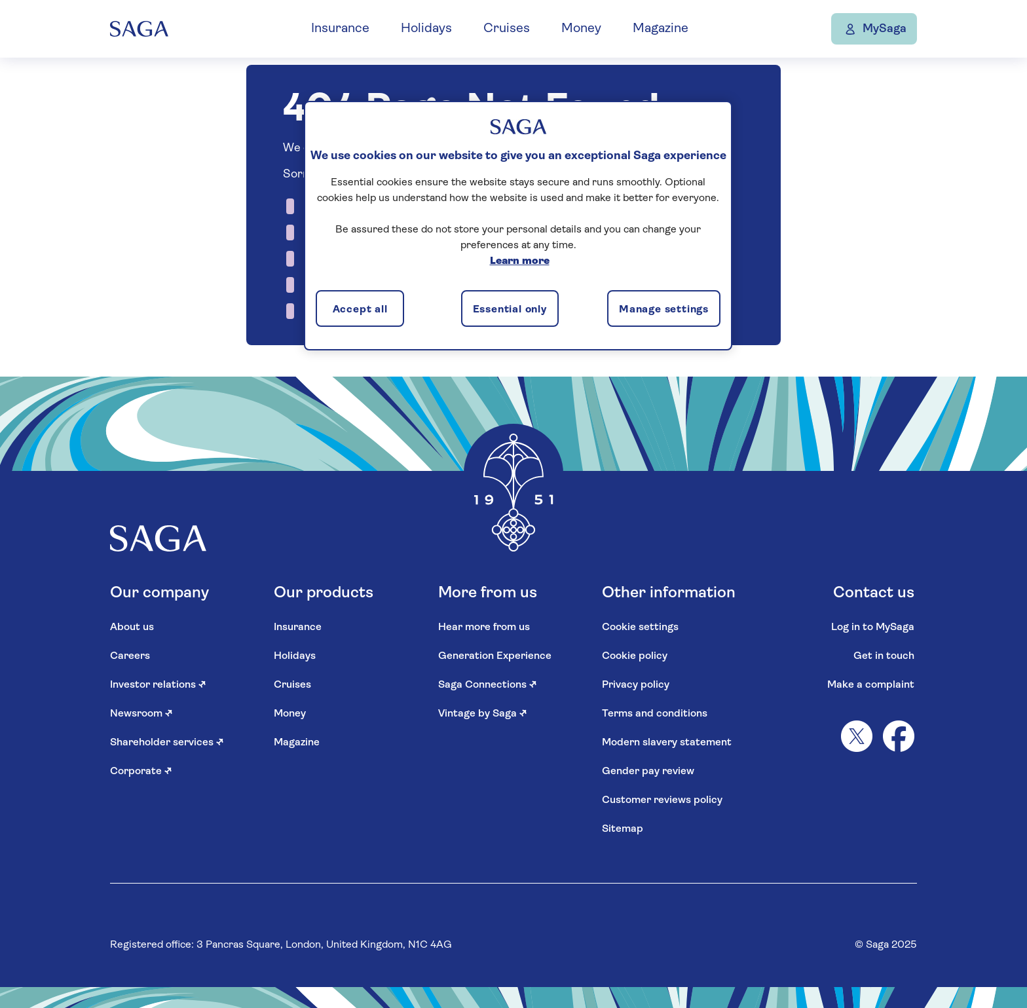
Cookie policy (634, 656)
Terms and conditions (654, 714)
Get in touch (883, 656)
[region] (518, 225)
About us (132, 627)
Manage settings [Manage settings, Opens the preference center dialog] (664, 310)
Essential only (510, 310)
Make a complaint (870, 685)
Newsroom (141, 714)
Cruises (516, 28)
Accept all (360, 310)
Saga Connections (487, 685)
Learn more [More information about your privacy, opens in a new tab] (520, 261)
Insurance (350, 28)
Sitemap (622, 829)
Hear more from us (484, 627)
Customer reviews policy (662, 800)
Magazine (670, 28)
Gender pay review (648, 771)
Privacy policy (635, 685)
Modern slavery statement (667, 742)
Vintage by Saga (482, 714)
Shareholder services (167, 742)
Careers (130, 656)
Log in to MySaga (872, 627)
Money (591, 28)
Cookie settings (640, 627)
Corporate (141, 771)
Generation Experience (494, 656)
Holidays (436, 28)
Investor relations (158, 685)
